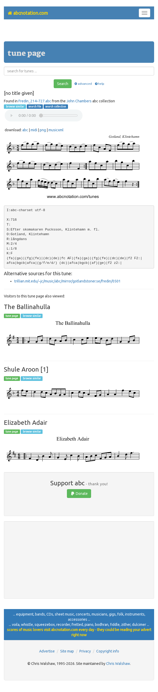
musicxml (56, 130)
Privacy (85, 651)
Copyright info (107, 651)
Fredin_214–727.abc (34, 101)
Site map (67, 651)
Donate (79, 493)
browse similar (14, 106)
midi (34, 130)
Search (62, 84)
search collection (55, 106)
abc (25, 130)
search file (34, 106)
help (99, 83)
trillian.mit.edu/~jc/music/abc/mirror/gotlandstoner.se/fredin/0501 (67, 281)
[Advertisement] (79, 32)
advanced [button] (83, 83)
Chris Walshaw (118, 664)
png (43, 130)
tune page (11, 315)
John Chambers (79, 101)
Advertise (47, 651)
